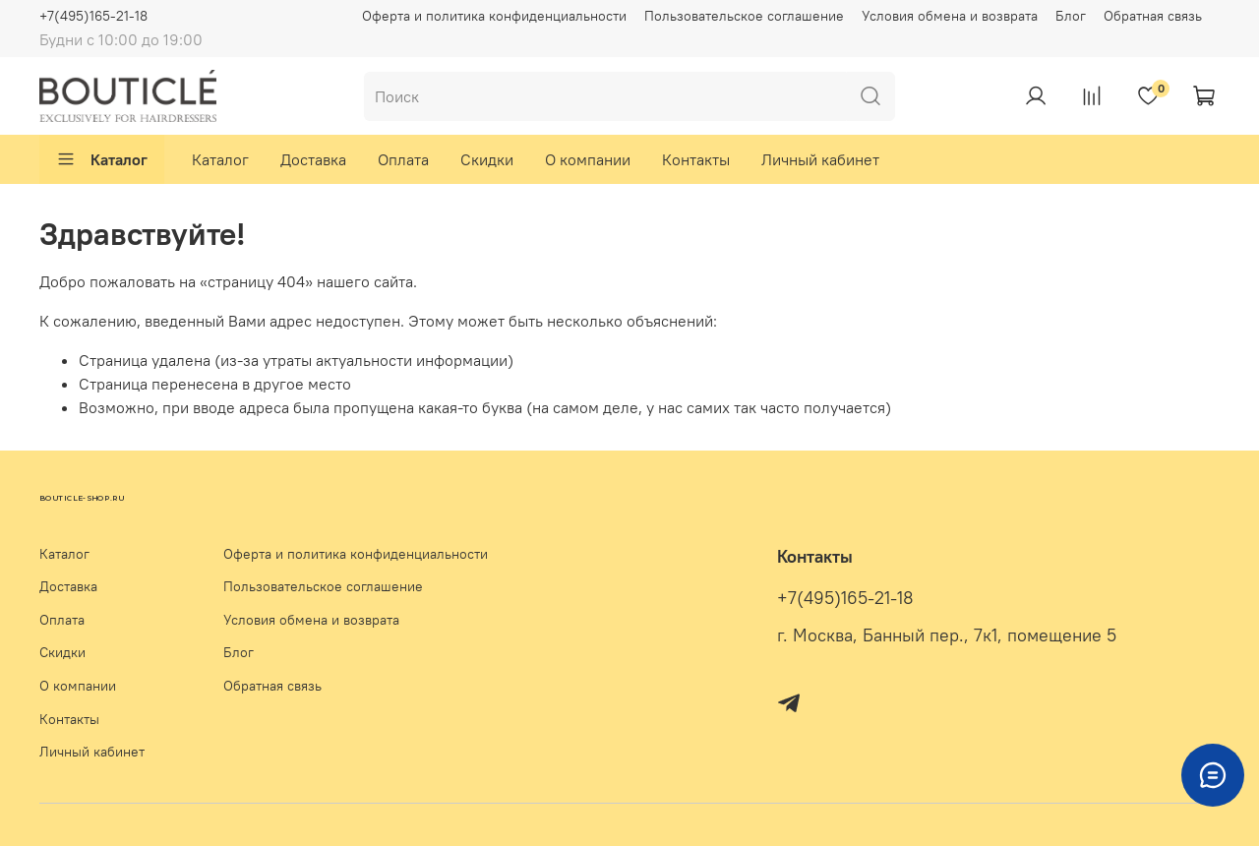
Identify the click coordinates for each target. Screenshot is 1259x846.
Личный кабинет (820, 159)
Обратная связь (1153, 16)
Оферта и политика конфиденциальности (494, 16)
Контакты (696, 159)
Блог (1070, 16)
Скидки (486, 159)
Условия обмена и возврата (950, 16)
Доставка (313, 159)
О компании (587, 159)
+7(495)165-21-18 (93, 16)
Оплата (403, 159)
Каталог (102, 159)
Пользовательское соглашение (744, 16)
